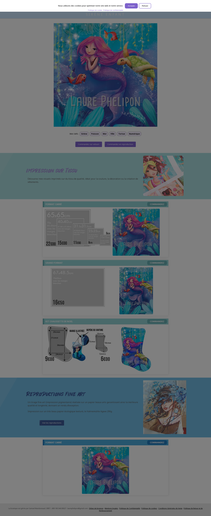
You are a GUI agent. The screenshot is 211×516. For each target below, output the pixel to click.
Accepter (131, 6)
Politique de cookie (95, 10)
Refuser (145, 6)
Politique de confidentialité (113, 10)
